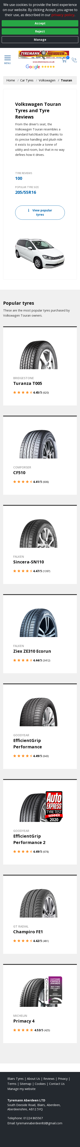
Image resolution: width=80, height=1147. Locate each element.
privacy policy (63, 14)
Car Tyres (26, 80)
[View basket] (65, 60)
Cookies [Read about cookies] (40, 1084)
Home (10, 80)
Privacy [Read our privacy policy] (63, 1079)
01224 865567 (33, 1118)
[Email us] (39, 1123)
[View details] (40, 365)
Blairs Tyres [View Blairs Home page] (15, 1079)
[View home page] (46, 56)
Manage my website (21, 1089)
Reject (40, 31)
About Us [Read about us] (33, 1079)
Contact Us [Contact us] (57, 1084)
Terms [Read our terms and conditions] (11, 1084)
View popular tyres (40, 212)
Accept (40, 23)
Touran (66, 80)
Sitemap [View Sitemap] (25, 1084)
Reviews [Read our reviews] (49, 1079)
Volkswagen (47, 80)
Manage (40, 40)
